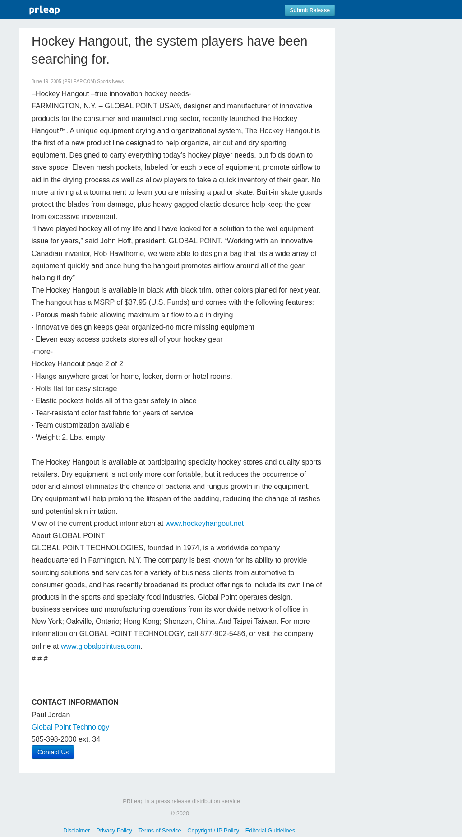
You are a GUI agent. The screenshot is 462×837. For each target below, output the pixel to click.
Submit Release (310, 10)
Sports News (110, 81)
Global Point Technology (70, 727)
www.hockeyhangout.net (205, 523)
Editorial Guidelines (270, 830)
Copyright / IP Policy (213, 830)
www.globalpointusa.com (100, 646)
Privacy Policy (114, 830)
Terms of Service (159, 830)
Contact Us (53, 752)
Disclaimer (76, 830)
